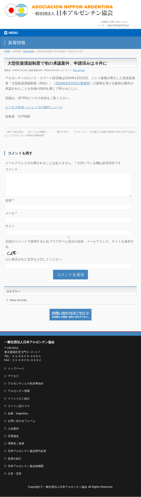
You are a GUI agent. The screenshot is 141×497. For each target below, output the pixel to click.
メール (11, 218)
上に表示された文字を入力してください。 (35, 264)
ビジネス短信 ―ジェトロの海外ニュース (33, 107)
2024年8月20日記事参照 (72, 83)
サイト (10, 231)
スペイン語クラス (19, 406)
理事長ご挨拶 (16, 443)
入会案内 (13, 428)
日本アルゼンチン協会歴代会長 (27, 451)
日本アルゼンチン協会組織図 (25, 466)
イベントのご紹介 (19, 398)
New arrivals (79, 70)
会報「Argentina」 (19, 413)
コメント (11, 169)
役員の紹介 (15, 458)
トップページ (16, 368)
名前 (9, 205)
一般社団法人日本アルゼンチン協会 (65, 487)
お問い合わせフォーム (21, 421)
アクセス (13, 376)
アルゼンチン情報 (19, 391)
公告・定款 (15, 473)
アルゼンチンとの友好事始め (25, 383)
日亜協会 (13, 436)
